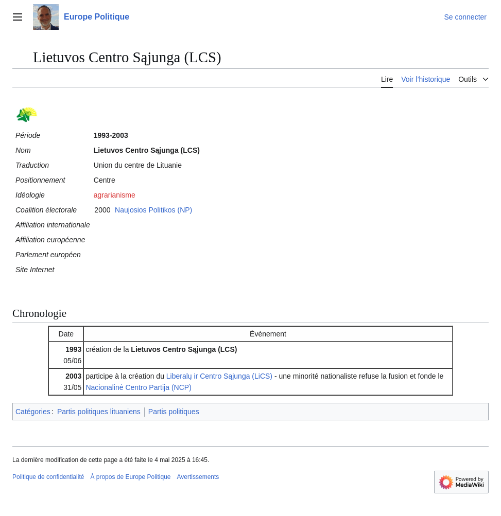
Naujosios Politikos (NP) (153, 210)
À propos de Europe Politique (130, 477)
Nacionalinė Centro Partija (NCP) (138, 387)
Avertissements (198, 477)
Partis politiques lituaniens (99, 411)
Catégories (32, 411)
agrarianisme (114, 195)
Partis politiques (173, 411)
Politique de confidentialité (48, 477)
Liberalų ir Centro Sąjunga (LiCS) (219, 376)
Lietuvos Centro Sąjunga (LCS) (184, 349)
